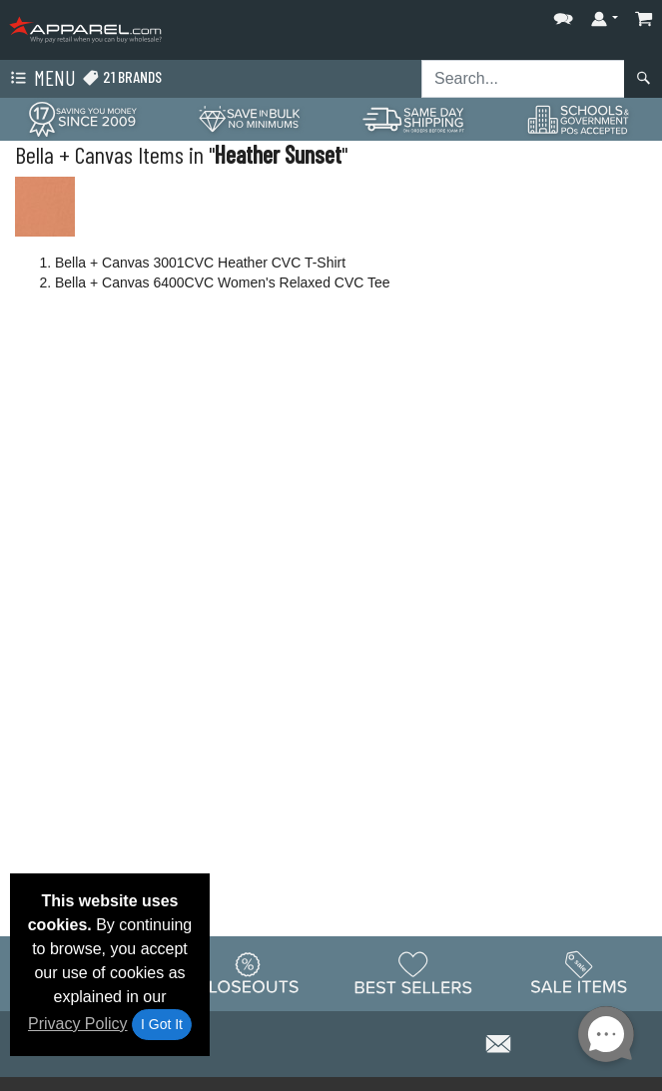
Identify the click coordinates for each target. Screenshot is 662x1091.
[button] (563, 14)
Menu (41, 79)
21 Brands (122, 77)
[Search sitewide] (523, 79)
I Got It (162, 1024)
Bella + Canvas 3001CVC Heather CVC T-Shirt (200, 263)
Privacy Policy (78, 1023)
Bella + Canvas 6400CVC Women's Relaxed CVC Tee (222, 282)
